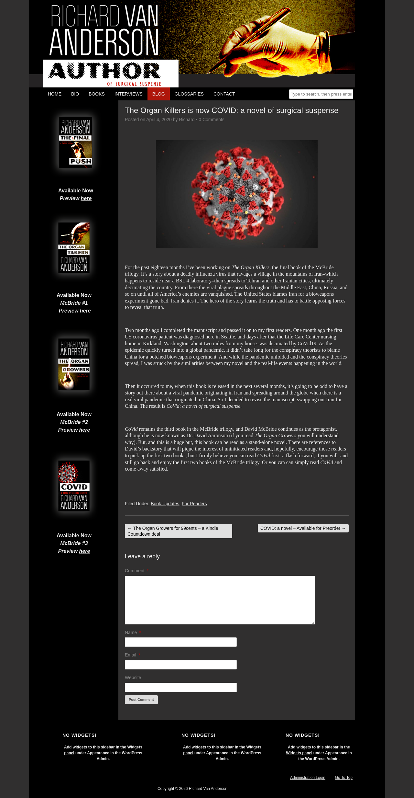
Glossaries (189, 94)
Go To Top (344, 777)
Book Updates (165, 503)
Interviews (128, 94)
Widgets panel (299, 753)
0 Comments (211, 119)
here (86, 198)
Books (97, 94)
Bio (75, 94)
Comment (136, 570)
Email (132, 654)
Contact (224, 94)
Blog (158, 94)
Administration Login (307, 777)
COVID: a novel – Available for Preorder (303, 528)
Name (133, 632)
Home (54, 94)
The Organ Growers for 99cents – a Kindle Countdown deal (172, 531)
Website (133, 677)
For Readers (194, 503)
